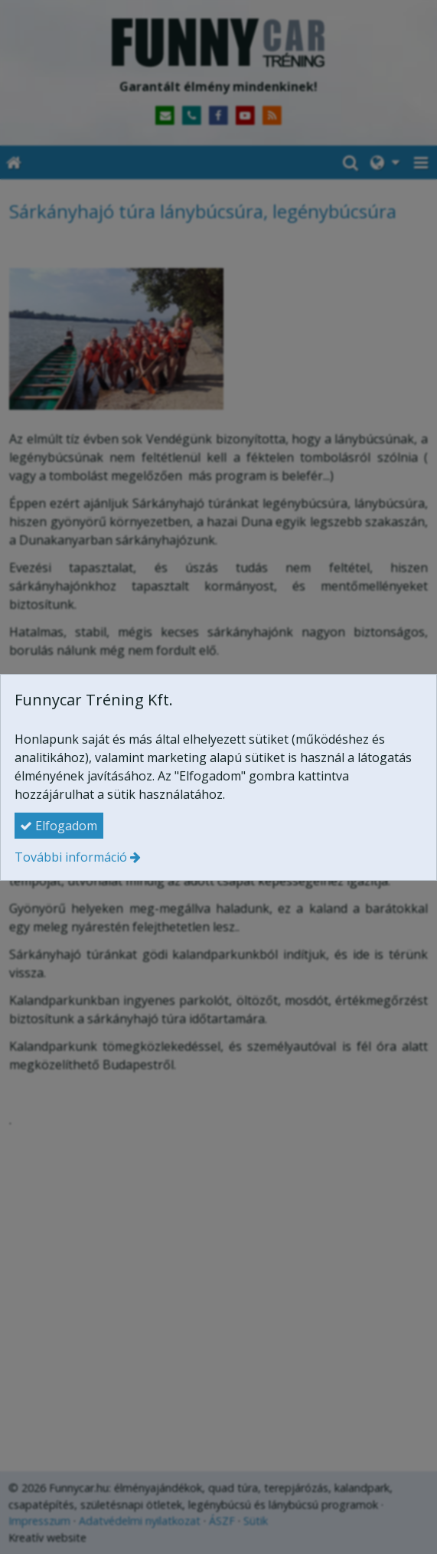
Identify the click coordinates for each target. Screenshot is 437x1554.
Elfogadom (58, 825)
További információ (71, 857)
